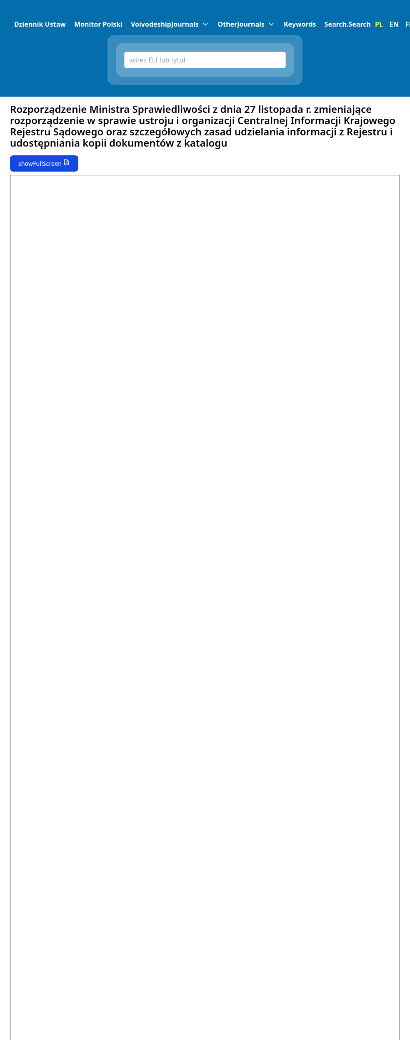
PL (379, 24)
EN (394, 24)
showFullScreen (40, 163)
